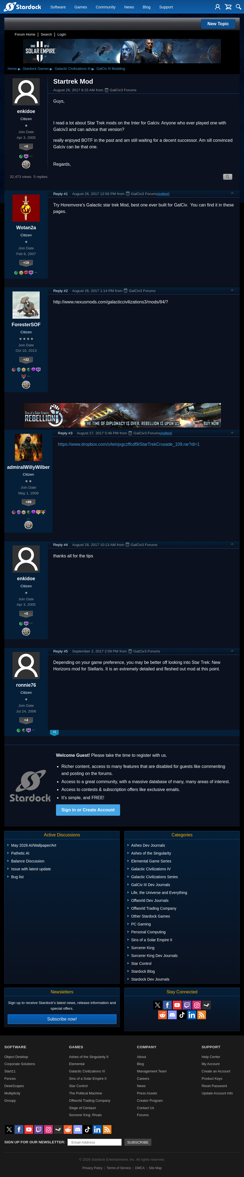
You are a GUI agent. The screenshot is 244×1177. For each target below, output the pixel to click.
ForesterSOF (26, 324)
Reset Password (214, 1086)
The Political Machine (85, 1093)
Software (58, 7)
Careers (143, 1078)
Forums (143, 1115)
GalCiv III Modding (110, 69)
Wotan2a (26, 227)
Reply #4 (60, 545)
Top (232, 194)
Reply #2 (60, 291)
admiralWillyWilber (28, 467)
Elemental (77, 1064)
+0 (26, 146)
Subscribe (138, 1142)
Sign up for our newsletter (34, 1142)
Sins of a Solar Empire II (88, 1078)
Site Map (155, 1168)
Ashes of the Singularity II (88, 1057)
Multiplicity (12, 1093)
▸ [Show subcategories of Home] (19, 69)
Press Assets (147, 1093)
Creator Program (150, 1100)
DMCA (140, 1168)
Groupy (10, 1100)
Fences (10, 1078)
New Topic (218, 23)
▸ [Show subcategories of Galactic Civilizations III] (93, 69)
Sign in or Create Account (88, 810)
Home (12, 69)
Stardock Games (36, 69)
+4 (26, 720)
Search (46, 34)
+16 (26, 262)
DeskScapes (14, 1086)
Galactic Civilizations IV (87, 1071)
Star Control (78, 1086)
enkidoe (26, 111)
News (129, 7)
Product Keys (212, 1078)
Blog (147, 7)
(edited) (163, 194)
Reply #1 (60, 194)
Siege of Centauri (82, 1108)
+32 (26, 359)
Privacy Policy (92, 1168)
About (141, 1057)
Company (147, 1047)
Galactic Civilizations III (72, 69)
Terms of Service (119, 1168)
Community (105, 7)
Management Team (152, 1071)
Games (80, 7)
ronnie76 (26, 685)
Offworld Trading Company (89, 1100)
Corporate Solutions (19, 1064)
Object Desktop (16, 1057)
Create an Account (216, 1071)
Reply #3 (65, 433)
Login (61, 34)
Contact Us (145, 1108)
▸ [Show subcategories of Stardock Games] (51, 69)
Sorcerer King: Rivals (85, 1115)
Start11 (9, 1071)
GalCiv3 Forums (120, 90)
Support (166, 7)
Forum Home (25, 34)
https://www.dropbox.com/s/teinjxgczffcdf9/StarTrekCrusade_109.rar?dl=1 (129, 444)
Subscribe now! (62, 1019)
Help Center (211, 1057)
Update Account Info (217, 1093)
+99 (29, 502)
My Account (211, 1064)
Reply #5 (60, 651)
